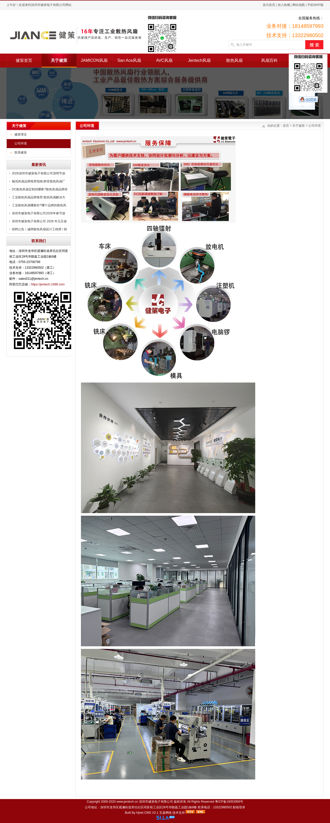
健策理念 (20, 134)
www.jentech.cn (127, 801)
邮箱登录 (239, 807)
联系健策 (20, 152)
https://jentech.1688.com (48, 284)
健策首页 (24, 60)
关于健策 (59, 60)
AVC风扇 (164, 60)
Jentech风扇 (199, 60)
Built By (130, 812)
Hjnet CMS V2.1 (147, 812)
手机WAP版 (315, 5)
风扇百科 (269, 60)
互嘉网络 (165, 812)
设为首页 (269, 5)
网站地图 (298, 5)
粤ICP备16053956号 (229, 801)
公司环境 (20, 143)
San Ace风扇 (129, 60)
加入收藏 (284, 5)
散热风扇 (234, 60)
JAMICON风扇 (94, 60)
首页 (286, 126)
